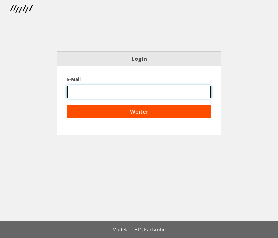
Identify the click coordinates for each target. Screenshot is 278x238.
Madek (119, 229)
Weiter (139, 111)
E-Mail (74, 79)
